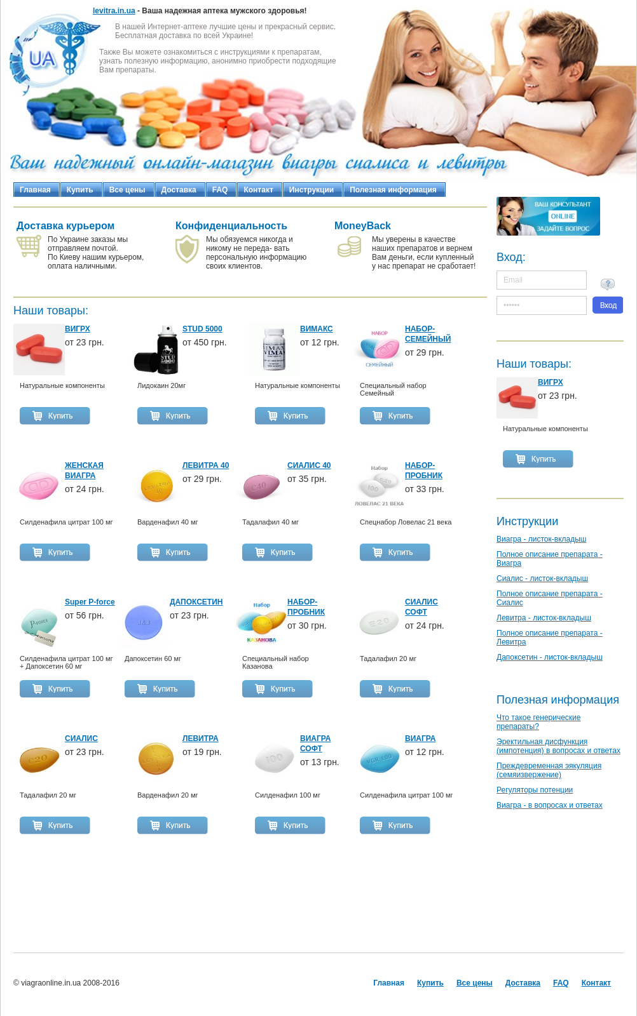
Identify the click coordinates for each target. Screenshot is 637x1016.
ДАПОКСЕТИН (196, 602)
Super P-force (90, 602)
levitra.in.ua (114, 10)
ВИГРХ (550, 382)
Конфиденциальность (231, 225)
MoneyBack (362, 225)
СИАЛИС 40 (309, 465)
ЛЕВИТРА (200, 738)
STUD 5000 (202, 328)
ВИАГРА (420, 738)
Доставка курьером (65, 225)
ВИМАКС (316, 328)
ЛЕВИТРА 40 (205, 465)
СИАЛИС (81, 738)
